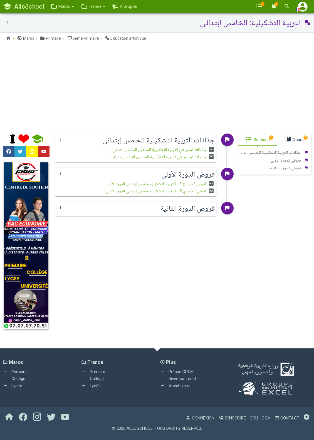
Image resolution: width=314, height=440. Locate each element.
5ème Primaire (83, 38)
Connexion (200, 418)
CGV (266, 418)
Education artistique (125, 38)
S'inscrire (232, 418)
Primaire (50, 38)
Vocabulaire (175, 385)
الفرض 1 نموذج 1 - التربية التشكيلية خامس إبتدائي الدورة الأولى (159, 183)
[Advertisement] (157, 89)
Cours (296, 138)
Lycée (12, 385)
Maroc (25, 38)
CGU (254, 418)
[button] (62, 6)
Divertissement (178, 378)
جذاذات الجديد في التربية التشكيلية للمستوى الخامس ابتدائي (163, 156)
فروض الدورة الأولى (289, 160)
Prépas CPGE (176, 371)
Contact (286, 418)
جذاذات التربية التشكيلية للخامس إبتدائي (273, 152)
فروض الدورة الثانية (289, 167)
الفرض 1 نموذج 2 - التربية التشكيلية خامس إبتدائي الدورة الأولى (159, 190)
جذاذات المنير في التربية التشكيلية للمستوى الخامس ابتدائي (164, 149)
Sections (259, 138)
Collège (14, 378)
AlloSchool (140, 428)
